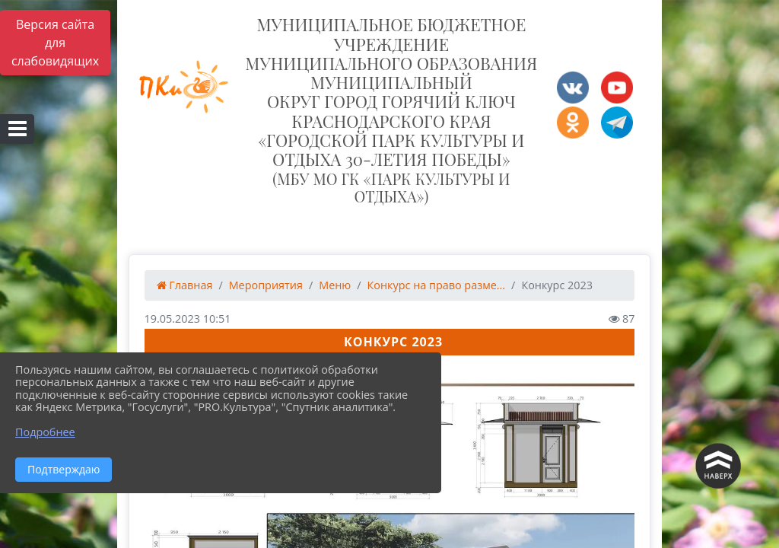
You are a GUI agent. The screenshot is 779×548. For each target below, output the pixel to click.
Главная (185, 285)
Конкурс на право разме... (436, 285)
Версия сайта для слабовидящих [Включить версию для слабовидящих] (55, 42)
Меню (335, 285)
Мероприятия (266, 285)
